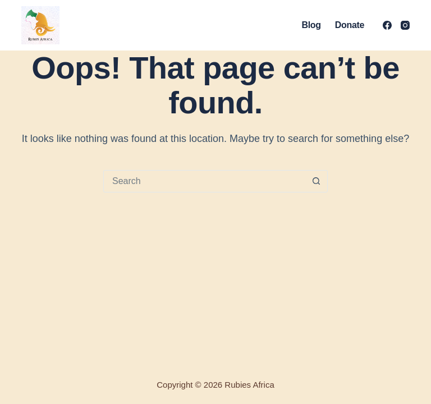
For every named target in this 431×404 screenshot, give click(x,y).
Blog (311, 25)
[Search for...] (204, 181)
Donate (349, 25)
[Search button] (316, 181)
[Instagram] (405, 25)
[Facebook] (387, 25)
